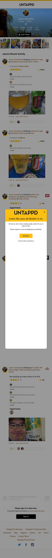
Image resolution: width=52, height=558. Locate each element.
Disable (26, 236)
